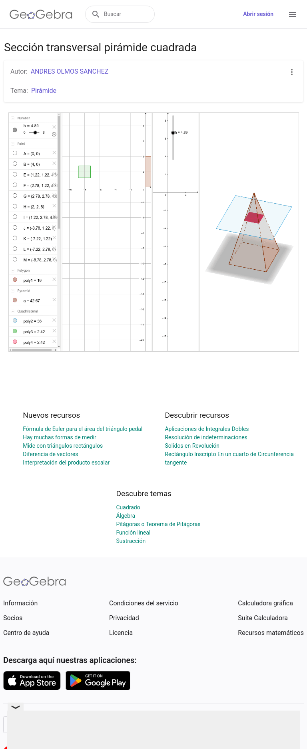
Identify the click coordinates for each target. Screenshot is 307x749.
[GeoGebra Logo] (41, 14)
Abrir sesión (258, 14)
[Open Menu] (292, 14)
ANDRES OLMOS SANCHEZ (70, 71)
